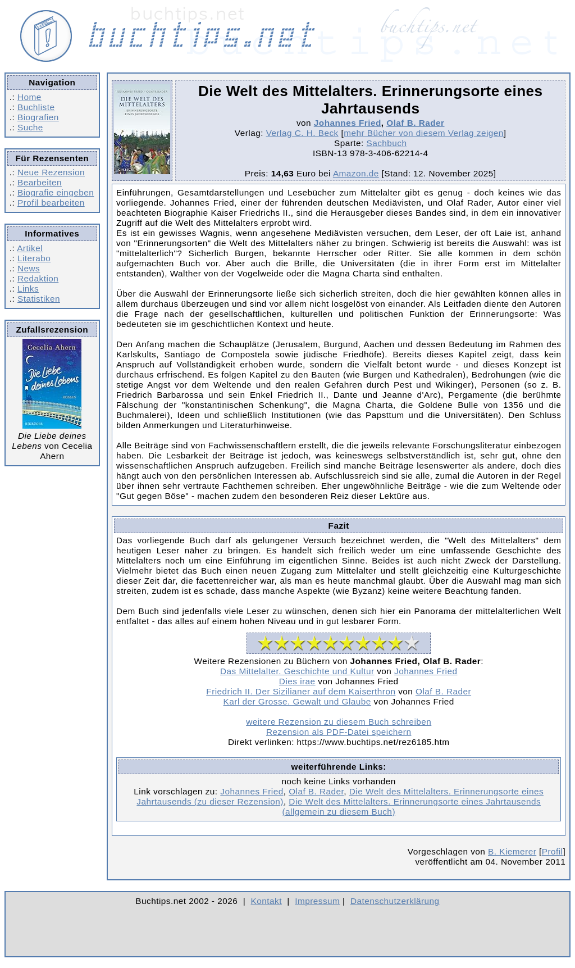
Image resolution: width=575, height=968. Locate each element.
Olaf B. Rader (415, 123)
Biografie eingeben (55, 192)
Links (28, 288)
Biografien (38, 117)
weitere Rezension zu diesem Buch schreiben (338, 721)
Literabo (34, 258)
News (28, 268)
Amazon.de (356, 173)
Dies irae (297, 681)
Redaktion (37, 278)
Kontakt (266, 901)
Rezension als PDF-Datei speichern (339, 732)
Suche (30, 127)
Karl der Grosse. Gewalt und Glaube (297, 701)
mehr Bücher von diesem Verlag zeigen (424, 133)
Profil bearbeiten (51, 202)
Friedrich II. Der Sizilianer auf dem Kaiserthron (300, 691)
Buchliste (35, 107)
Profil (552, 851)
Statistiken (38, 298)
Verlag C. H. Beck (302, 133)
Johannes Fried (347, 123)
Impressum (317, 901)
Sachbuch (386, 143)
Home (29, 97)
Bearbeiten (39, 182)
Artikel (30, 248)
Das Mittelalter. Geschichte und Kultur (297, 671)
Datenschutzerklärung (395, 901)
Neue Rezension (51, 172)
